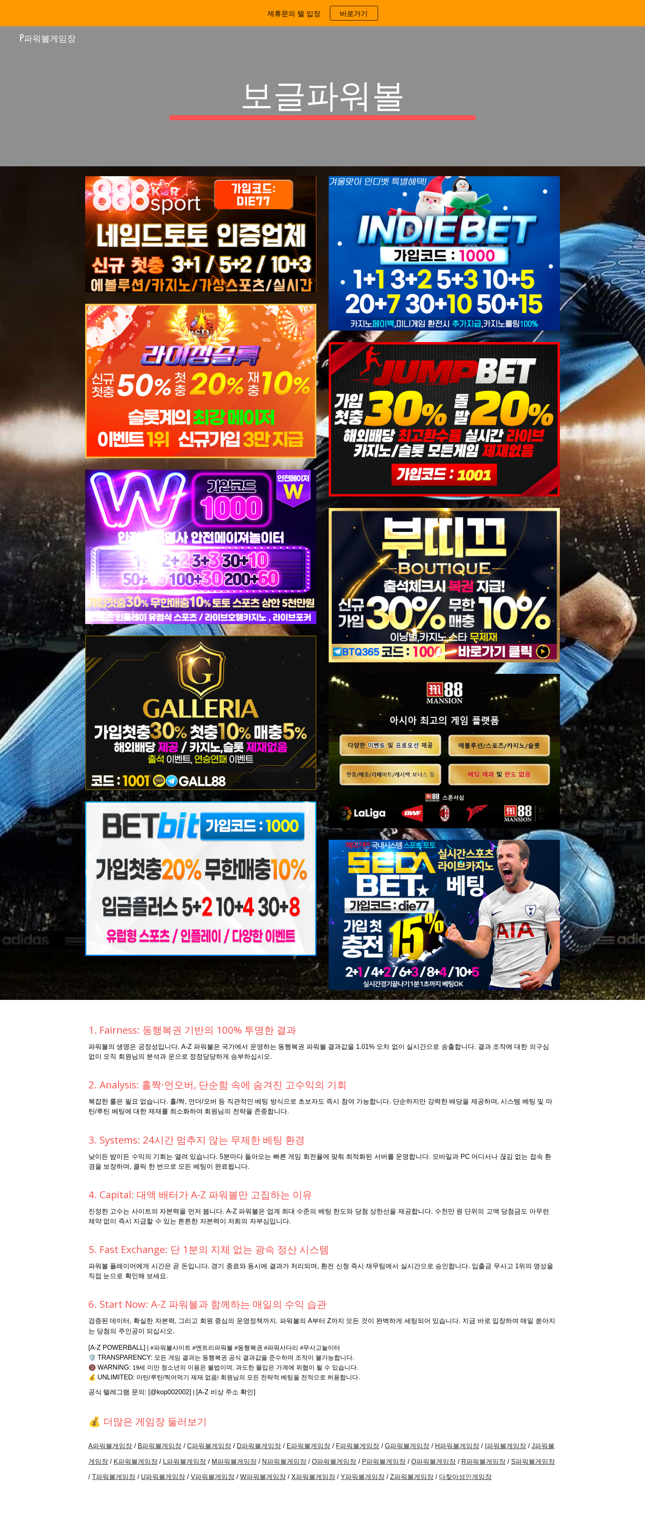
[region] (322, 13)
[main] (322, 96)
